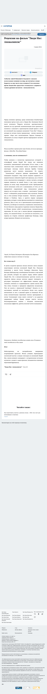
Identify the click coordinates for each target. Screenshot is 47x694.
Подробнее (15, 663)
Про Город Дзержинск (17, 619)
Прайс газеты (4, 633)
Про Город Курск (5, 617)
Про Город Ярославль (27, 615)
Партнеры (30, 633)
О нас (16, 627)
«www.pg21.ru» (12, 636)
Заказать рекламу (35, 30)
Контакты (30, 627)
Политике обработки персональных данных (21, 34)
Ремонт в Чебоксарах (6, 30)
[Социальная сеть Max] (23, 75)
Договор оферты (18, 629)
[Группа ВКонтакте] (13, 72)
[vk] (6, 374)
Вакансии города (26, 30)
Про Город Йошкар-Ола (28, 612)
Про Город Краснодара (6, 622)
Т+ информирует (16, 30)
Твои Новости (15, 612)
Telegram (3, 627)
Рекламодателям (18, 633)
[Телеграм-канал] (33, 72)
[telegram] (10, 374)
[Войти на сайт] (44, 26)
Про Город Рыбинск (16, 617)
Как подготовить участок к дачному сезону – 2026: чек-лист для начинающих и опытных (23, 415)
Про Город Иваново (16, 615)
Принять (41, 34)
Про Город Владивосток (28, 619)
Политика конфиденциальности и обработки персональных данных (16, 665)
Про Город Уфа (26, 617)
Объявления (4, 629)
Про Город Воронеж (6, 615)
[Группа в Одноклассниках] (38, 614)
